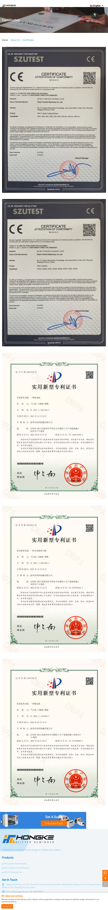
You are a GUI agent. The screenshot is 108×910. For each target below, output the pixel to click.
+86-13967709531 (36, 891)
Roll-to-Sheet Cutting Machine (16, 868)
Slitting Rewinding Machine (15, 863)
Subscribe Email (54, 823)
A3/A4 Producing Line (13, 872)
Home (5, 40)
